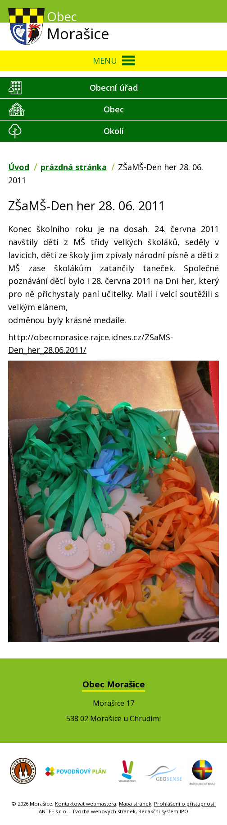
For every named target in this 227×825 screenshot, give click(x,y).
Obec (114, 109)
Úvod (18, 167)
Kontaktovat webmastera (85, 803)
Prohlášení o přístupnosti (185, 803)
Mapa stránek (135, 803)
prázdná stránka (74, 167)
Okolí (114, 130)
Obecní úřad (114, 87)
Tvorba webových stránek (104, 811)
